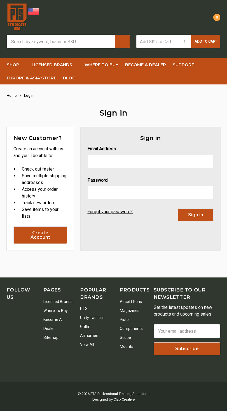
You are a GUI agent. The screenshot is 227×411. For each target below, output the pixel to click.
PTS (84, 308)
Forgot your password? (110, 211)
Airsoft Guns (131, 301)
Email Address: (102, 148)
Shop (16, 64)
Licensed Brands (55, 64)
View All (87, 344)
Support (186, 64)
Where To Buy (101, 64)
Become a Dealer (145, 64)
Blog (69, 78)
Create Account (40, 235)
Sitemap (50, 337)
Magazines (129, 310)
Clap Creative (124, 399)
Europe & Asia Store (31, 78)
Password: (97, 180)
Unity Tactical (92, 317)
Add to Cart (206, 41)
